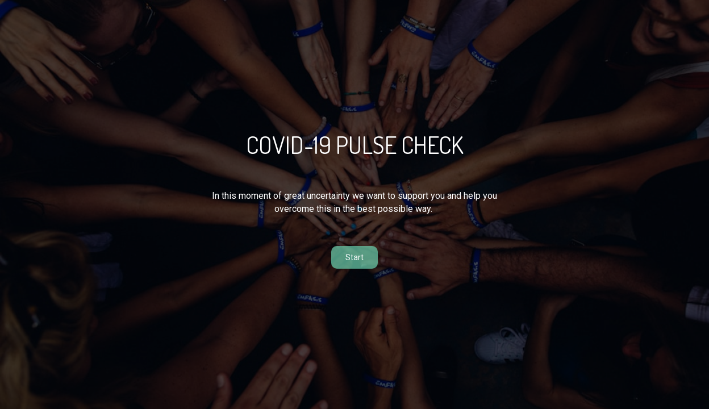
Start (354, 257)
